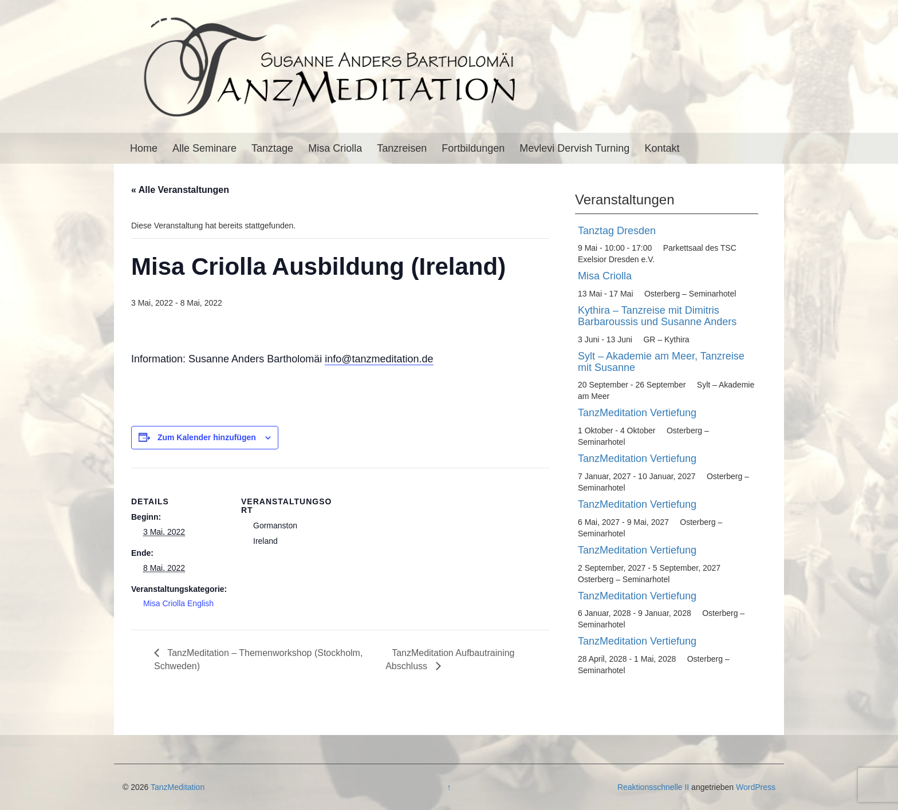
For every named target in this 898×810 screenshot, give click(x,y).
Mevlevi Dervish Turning (574, 148)
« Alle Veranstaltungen (180, 190)
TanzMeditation (177, 787)
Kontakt (661, 148)
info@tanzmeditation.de (379, 359)
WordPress (755, 787)
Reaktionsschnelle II (653, 787)
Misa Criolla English (178, 603)
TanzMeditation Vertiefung (637, 412)
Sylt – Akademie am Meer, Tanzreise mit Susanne (661, 361)
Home (143, 148)
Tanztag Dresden (617, 230)
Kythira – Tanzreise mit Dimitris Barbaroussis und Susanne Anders (657, 316)
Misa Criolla (335, 148)
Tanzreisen (402, 148)
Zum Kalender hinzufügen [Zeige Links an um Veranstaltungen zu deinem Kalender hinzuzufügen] (206, 437)
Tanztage (272, 148)
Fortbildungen (473, 148)
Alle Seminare (204, 148)
